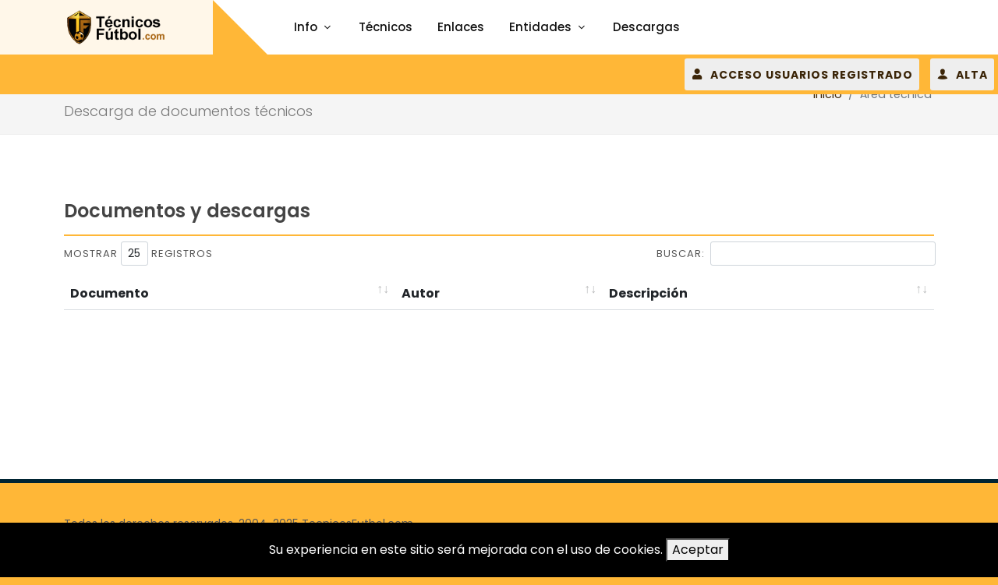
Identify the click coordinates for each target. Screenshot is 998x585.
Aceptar (698, 550)
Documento (109, 293)
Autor (421, 293)
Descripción (648, 293)
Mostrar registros (138, 253)
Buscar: (796, 253)
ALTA (962, 74)
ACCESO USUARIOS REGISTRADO (802, 74)
